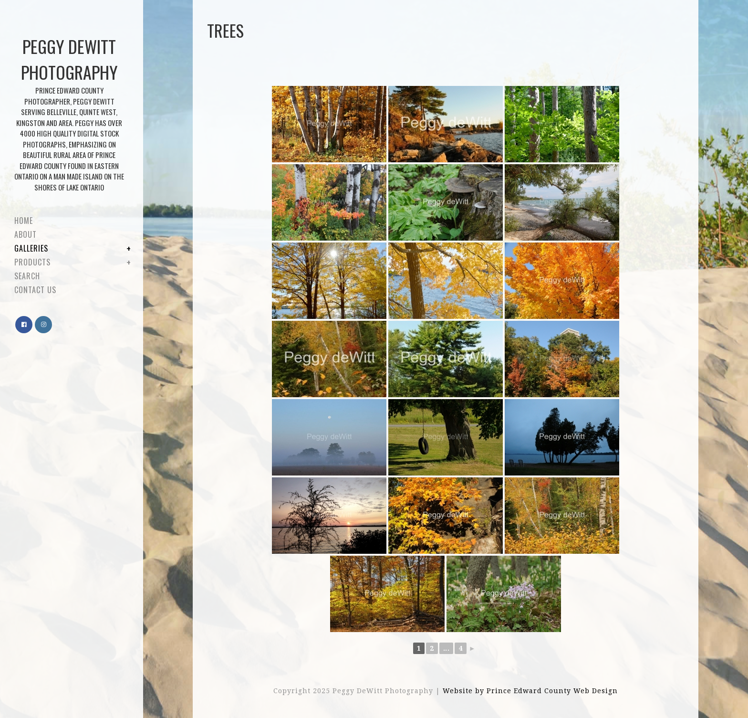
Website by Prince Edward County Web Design (530, 691)
